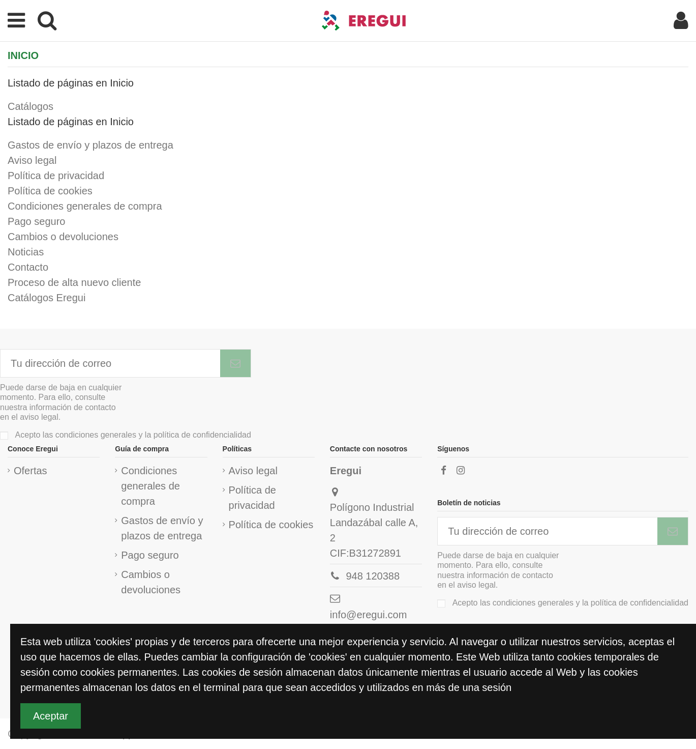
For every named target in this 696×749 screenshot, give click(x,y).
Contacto (28, 267)
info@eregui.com (368, 614)
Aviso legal (32, 160)
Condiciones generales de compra (85, 206)
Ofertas (30, 470)
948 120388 (373, 576)
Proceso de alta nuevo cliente (74, 282)
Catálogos (30, 106)
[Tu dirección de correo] (110, 363)
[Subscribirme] (235, 363)
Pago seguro (36, 221)
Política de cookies (50, 190)
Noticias (26, 251)
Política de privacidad (56, 175)
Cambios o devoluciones (63, 236)
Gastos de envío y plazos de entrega (90, 145)
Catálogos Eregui (46, 297)
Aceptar (50, 716)
